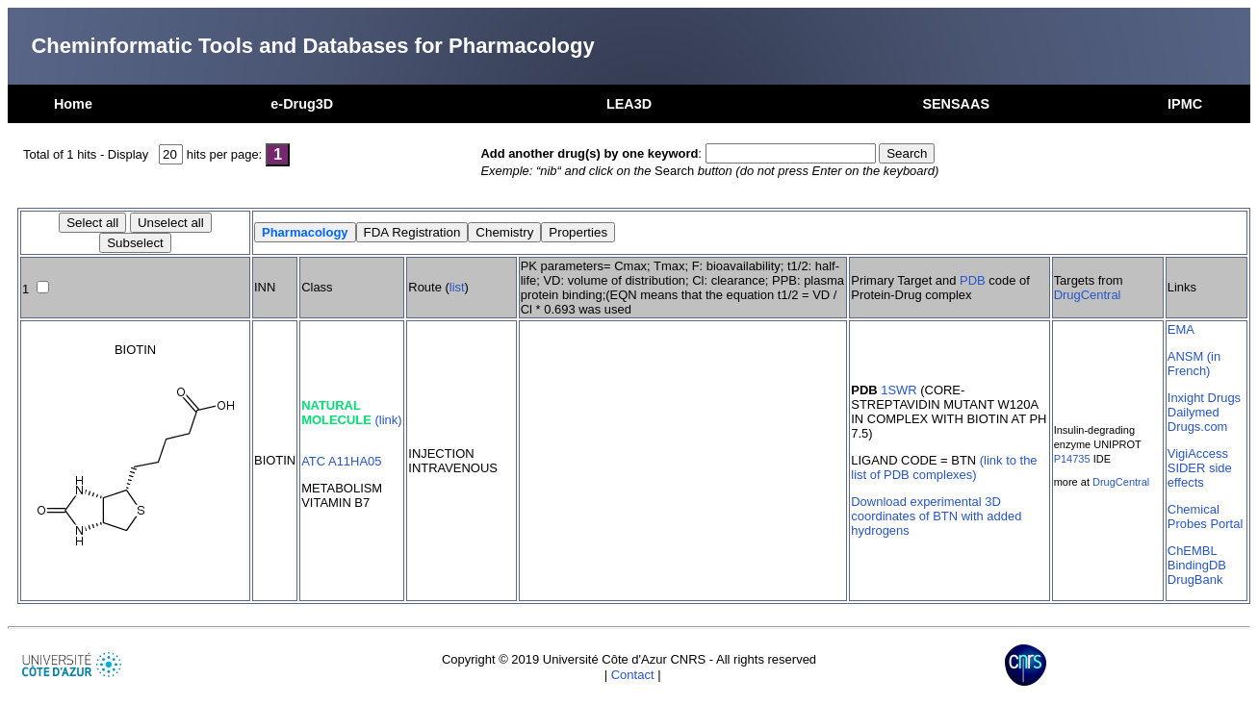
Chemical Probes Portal (1205, 516)
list (457, 287)
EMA (1181, 329)
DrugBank (1195, 579)
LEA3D (629, 104)
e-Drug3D (301, 104)
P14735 (1072, 459)
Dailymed (1193, 412)
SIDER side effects (1200, 475)
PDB (973, 280)
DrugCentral (1087, 295)
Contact (633, 674)
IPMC (1185, 104)
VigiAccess (1198, 453)
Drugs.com (1198, 426)
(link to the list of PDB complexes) (944, 467)
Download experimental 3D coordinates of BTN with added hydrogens (936, 516)
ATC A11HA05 (341, 461)
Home (73, 104)
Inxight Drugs (1204, 397)
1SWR (898, 390)
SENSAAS (955, 104)
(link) (387, 420)
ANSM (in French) (1194, 363)
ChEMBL (1193, 550)
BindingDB (1197, 565)
